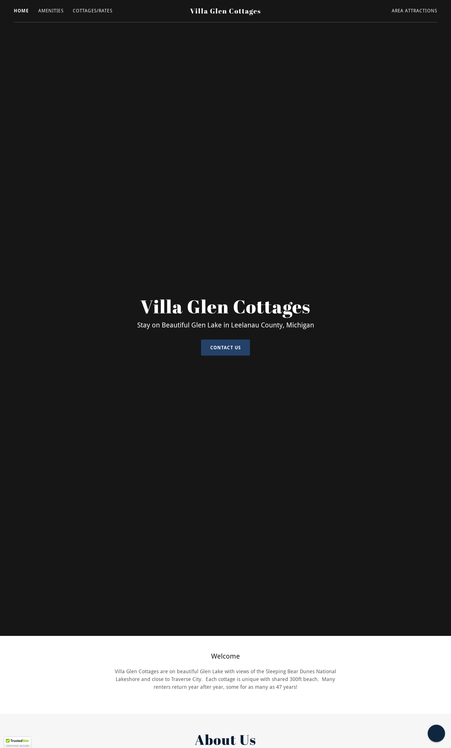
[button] (17, 742)
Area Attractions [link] (414, 11)
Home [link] (21, 11)
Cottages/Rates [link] (92, 11)
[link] (225, 12)
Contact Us (225, 347)
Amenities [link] (51, 11)
